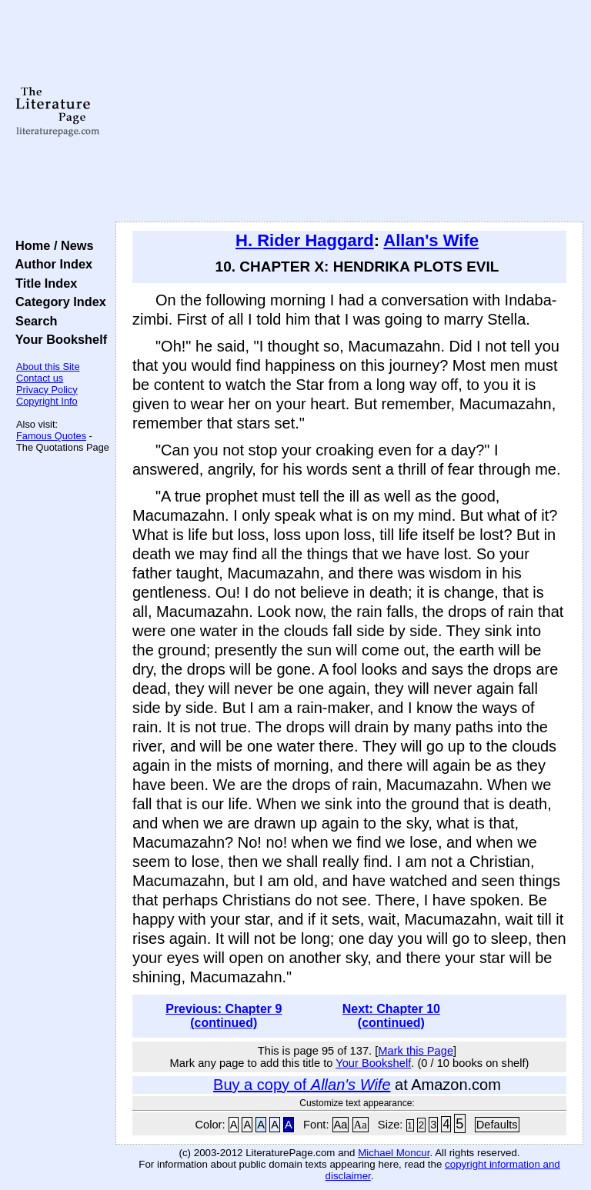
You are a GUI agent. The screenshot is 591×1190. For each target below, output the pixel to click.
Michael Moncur (393, 1152)
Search (32, 321)
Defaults (497, 1124)
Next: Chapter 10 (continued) (391, 1015)
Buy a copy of (301, 1084)
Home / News (51, 245)
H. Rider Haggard (304, 240)
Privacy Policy (47, 389)
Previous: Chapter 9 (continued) (223, 1015)
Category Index (57, 301)
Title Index (42, 283)
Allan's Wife (431, 240)
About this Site (48, 366)
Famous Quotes (51, 436)
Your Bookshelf (57, 339)
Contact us (39, 378)
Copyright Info (47, 401)
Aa (341, 1124)
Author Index (50, 264)
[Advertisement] (350, 111)
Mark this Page (415, 1051)
